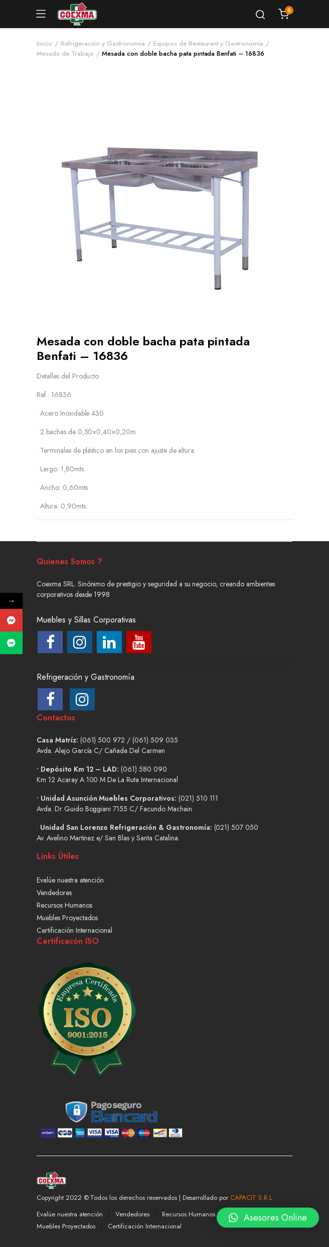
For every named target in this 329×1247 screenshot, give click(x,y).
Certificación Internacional (74, 930)
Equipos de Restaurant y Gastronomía (208, 43)
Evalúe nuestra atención (70, 880)
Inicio (44, 43)
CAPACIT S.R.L (251, 1197)
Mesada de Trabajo (65, 53)
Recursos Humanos (64, 905)
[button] (268, 1220)
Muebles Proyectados (67, 918)
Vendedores (54, 893)
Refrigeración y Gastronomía (103, 43)
